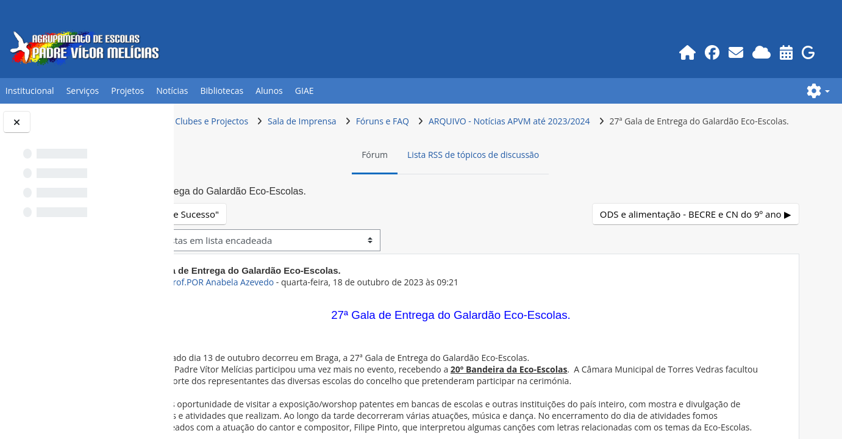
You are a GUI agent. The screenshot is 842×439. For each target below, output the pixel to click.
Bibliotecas (221, 90)
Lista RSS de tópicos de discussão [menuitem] (524, 178)
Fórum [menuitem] (426, 178)
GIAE (304, 90)
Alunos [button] (269, 90)
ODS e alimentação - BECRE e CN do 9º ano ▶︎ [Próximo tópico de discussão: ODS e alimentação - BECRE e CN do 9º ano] (696, 237)
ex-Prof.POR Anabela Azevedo (316, 305)
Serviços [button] (82, 90)
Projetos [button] (127, 90)
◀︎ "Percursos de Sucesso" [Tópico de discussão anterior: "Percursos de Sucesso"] (266, 237)
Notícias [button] (172, 90)
